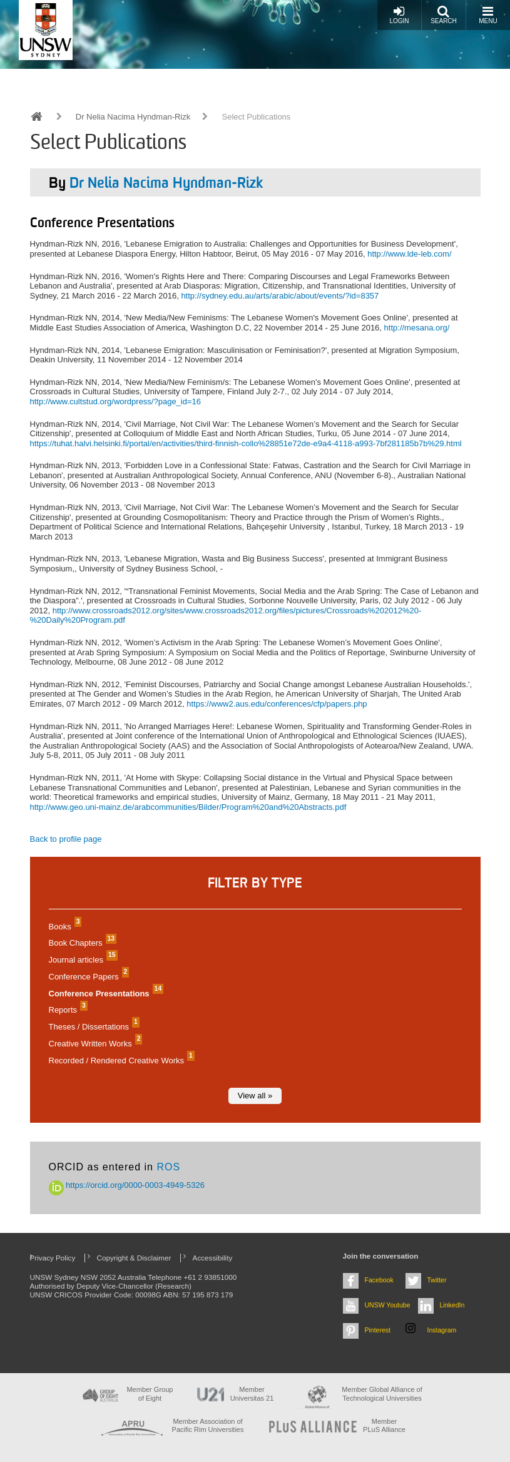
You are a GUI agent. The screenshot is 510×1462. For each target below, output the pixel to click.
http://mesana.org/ (417, 327)
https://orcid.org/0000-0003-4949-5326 (127, 1185)
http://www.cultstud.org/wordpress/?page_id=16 (115, 401)
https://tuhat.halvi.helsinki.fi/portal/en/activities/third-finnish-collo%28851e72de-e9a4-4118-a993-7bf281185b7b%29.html (246, 443)
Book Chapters (81, 943)
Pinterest (378, 1330)
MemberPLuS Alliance (384, 1425)
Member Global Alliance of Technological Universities (382, 1393)
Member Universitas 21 (252, 1393)
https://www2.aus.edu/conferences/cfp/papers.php (276, 703)
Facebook (379, 1280)
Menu (488, 14)
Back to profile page (66, 839)
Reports (66, 1010)
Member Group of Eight (149, 1393)
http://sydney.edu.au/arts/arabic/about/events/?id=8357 (280, 295)
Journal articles (82, 959)
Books (64, 926)
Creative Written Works (94, 1043)
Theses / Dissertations (92, 1026)
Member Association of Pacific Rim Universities (208, 1425)
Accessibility (213, 1258)
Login (399, 14)
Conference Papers (87, 976)
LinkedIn (452, 1305)
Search (444, 14)
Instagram (442, 1330)
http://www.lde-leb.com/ (409, 253)
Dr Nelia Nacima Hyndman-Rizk (133, 116)
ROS (168, 1167)
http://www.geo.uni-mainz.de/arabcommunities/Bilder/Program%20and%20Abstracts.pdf (188, 807)
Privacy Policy (53, 1258)
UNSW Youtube (388, 1305)
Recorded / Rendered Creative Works (120, 1060)
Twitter (437, 1280)
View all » (255, 1095)
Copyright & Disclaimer (134, 1258)
